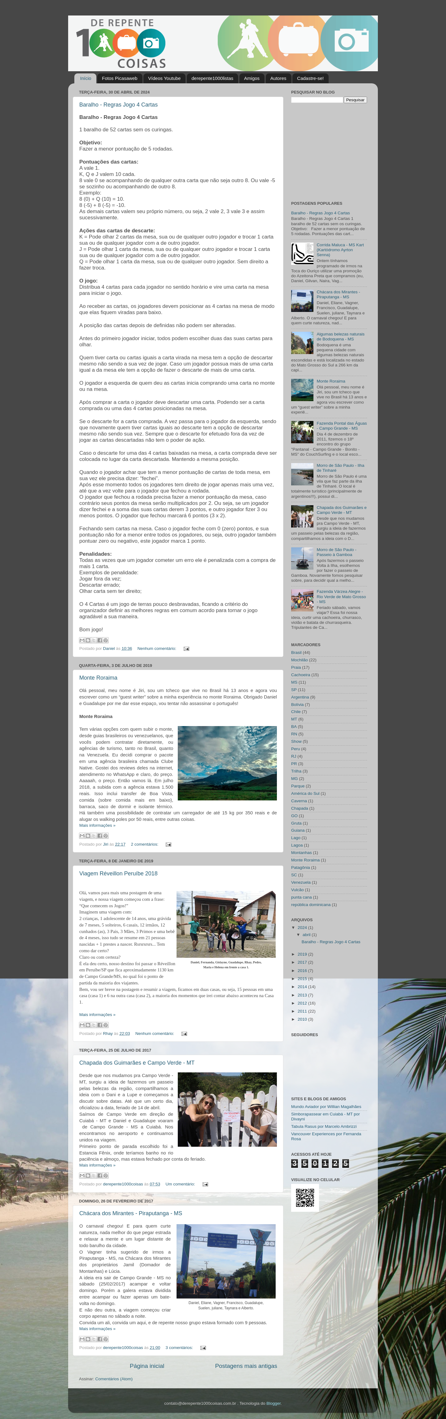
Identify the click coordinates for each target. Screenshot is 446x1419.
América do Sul (305, 793)
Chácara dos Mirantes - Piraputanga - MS (130, 1213)
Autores (278, 78)
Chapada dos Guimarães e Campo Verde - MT (137, 1063)
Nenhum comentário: (157, 648)
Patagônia (300, 867)
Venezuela (301, 882)
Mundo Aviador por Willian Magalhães (326, 1106)
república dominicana (311, 904)
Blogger (273, 1403)
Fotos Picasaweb (119, 78)
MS (294, 682)
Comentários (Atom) (114, 1379)
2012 (303, 1003)
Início (85, 78)
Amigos (252, 78)
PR (294, 763)
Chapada (299, 808)
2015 (303, 978)
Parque (298, 786)
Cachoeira (300, 674)
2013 (303, 995)
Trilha (296, 771)
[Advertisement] (330, 151)
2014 (303, 986)
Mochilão (299, 660)
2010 (303, 1019)
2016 (303, 970)
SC (294, 875)
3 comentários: (180, 1347)
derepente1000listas (212, 78)
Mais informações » (97, 825)
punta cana (301, 897)
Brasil (296, 652)
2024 (303, 927)
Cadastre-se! (310, 78)
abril (307, 934)
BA (294, 726)
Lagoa (297, 845)
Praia (296, 667)
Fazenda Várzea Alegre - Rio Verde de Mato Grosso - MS (341, 596)
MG (294, 778)
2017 (303, 962)
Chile (296, 711)
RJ (293, 756)
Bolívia (297, 704)
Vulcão (297, 889)
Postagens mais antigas (246, 1366)
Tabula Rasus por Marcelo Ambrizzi (324, 1126)
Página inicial (147, 1366)
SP (294, 689)
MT (294, 719)
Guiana (298, 830)
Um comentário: (181, 1184)
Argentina (300, 697)
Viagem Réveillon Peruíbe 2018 (118, 873)
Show (296, 741)
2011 (303, 1011)
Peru (295, 749)
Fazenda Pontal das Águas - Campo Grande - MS (342, 426)
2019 (303, 954)
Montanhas (301, 852)
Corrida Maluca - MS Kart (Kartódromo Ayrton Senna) (340, 250)
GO (294, 815)
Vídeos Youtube (164, 78)
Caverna (299, 801)
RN (294, 734)
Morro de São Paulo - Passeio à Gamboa (336, 552)
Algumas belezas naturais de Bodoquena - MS (341, 336)
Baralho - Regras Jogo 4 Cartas (118, 105)
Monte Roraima (98, 678)
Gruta (296, 823)
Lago (295, 837)
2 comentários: (145, 844)
